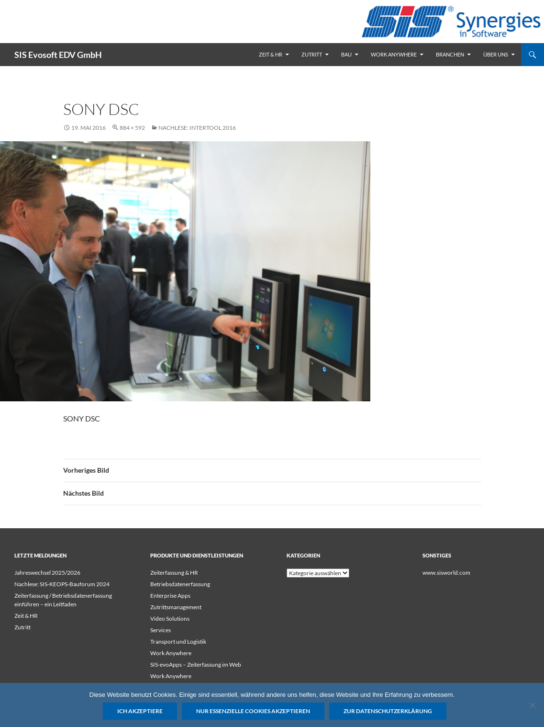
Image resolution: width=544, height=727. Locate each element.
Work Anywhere (394, 54)
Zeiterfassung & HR (174, 572)
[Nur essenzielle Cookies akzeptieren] (532, 705)
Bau (346, 54)
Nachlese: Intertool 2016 (197, 127)
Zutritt (311, 54)
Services (160, 630)
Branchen (450, 54)
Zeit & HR (270, 54)
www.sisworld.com (446, 572)
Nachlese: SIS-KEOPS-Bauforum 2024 (62, 584)
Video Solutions (169, 618)
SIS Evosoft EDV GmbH (58, 54)
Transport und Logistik (178, 641)
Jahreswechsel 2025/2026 (47, 572)
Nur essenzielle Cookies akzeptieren (253, 711)
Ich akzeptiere (140, 711)
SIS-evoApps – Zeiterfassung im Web (195, 664)
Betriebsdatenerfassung (180, 584)
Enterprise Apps (170, 595)
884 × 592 (132, 127)
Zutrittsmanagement (175, 607)
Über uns (495, 54)
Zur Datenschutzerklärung (388, 711)
